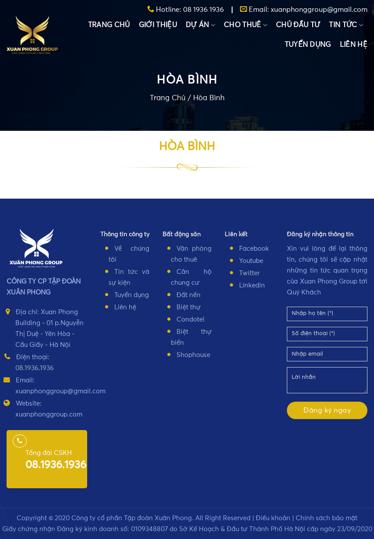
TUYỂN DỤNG (308, 44)
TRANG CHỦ (109, 24)
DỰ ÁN (200, 25)
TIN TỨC (346, 25)
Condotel (190, 319)
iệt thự (191, 307)
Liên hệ (125, 307)
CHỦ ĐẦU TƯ (298, 24)
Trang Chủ (168, 98)
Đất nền (188, 295)
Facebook (254, 248)
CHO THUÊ (245, 25)
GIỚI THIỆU (158, 24)
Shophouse (193, 355)
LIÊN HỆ (353, 44)
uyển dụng (133, 295)
